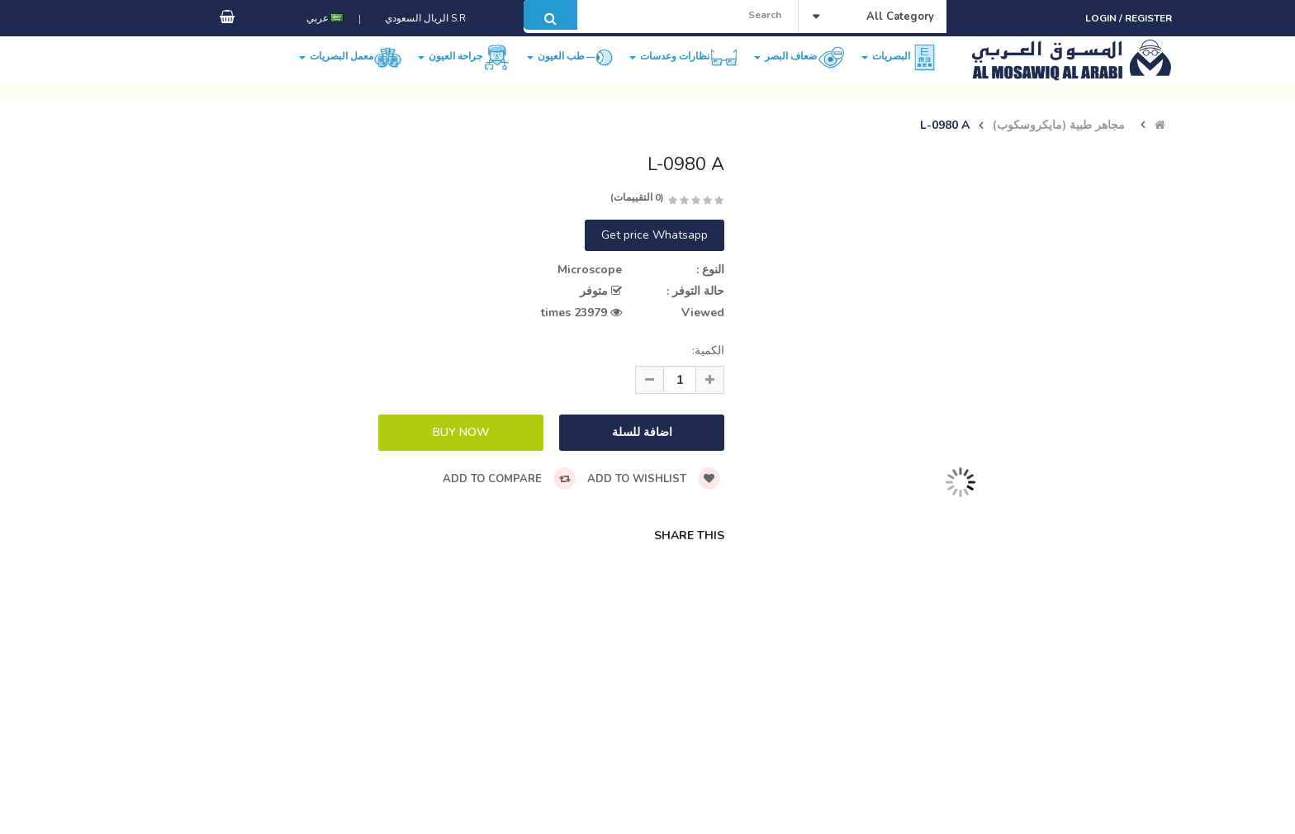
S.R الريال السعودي (423, 35)
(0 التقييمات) (637, 197)
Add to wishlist (653, 478)
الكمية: (708, 350)
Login (1102, 18)
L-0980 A (945, 125)
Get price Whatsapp (654, 235)
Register (1148, 18)
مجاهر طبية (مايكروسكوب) (1059, 125)
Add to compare (509, 478)
